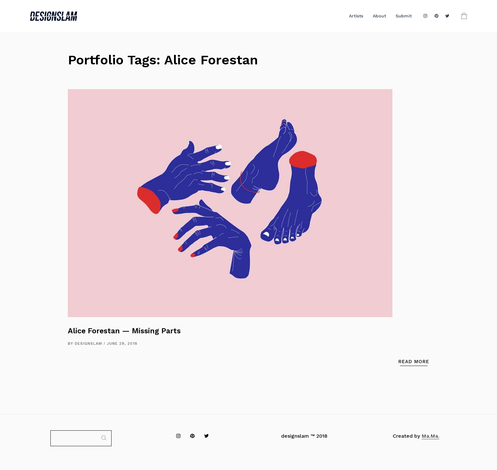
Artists (356, 15)
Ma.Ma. (430, 436)
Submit (404, 15)
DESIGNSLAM (88, 343)
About (379, 15)
